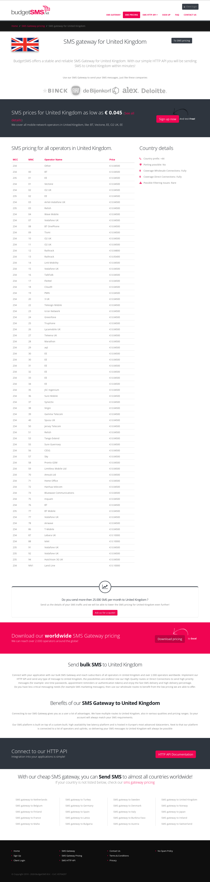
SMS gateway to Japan (173, 811)
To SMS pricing (182, 40)
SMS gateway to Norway (174, 805)
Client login (190, 6)
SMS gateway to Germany (79, 805)
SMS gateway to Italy (124, 811)
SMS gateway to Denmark (127, 805)
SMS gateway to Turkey (78, 799)
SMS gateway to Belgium (29, 805)
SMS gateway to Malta (28, 823)
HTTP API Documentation (175, 754)
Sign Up (166, 14)
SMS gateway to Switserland (176, 823)
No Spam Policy (165, 851)
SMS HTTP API (150, 14)
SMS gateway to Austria (126, 823)
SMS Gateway (113, 14)
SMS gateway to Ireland (174, 817)
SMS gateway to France (28, 817)
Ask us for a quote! (105, 612)
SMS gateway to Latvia (77, 817)
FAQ (177, 14)
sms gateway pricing (139, 782)
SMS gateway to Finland (29, 811)
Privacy (113, 860)
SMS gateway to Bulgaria (79, 823)
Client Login (19, 860)
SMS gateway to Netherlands (31, 799)
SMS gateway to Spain (77, 811)
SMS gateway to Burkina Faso (129, 817)
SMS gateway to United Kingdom (179, 799)
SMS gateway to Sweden (126, 799)
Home (14, 26)
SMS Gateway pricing (33, 26)
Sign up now (167, 119)
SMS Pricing (131, 14)
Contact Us (190, 14)
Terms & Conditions (119, 855)
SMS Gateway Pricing (72, 855)
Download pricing (170, 639)
